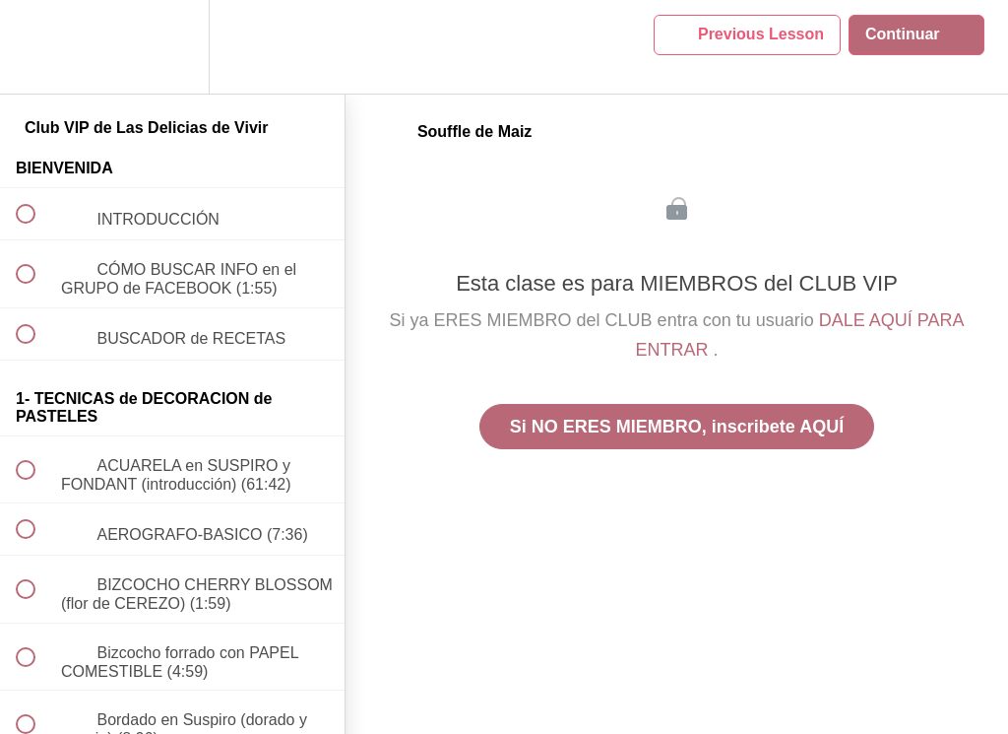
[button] (36, 47)
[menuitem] (172, 47)
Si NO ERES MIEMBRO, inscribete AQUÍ (677, 426)
